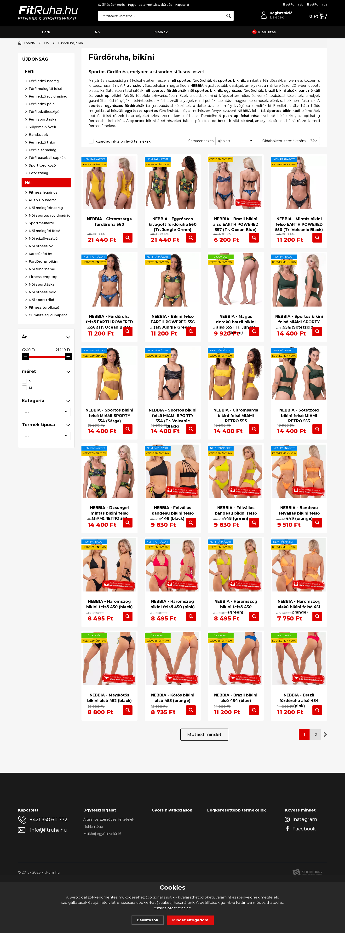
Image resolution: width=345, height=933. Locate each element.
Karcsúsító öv (40, 373)
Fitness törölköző (44, 426)
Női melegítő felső (44, 350)
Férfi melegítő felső (45, 208)
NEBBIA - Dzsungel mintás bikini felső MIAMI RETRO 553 (109, 536)
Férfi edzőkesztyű (44, 231)
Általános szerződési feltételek (108, 870)
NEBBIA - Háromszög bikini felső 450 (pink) (172, 635)
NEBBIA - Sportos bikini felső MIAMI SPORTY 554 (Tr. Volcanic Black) (172, 432)
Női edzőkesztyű (43, 357)
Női (98, 32)
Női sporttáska (41, 403)
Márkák (161, 32)
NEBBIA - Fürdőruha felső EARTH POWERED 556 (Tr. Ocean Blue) (109, 322)
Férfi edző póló (42, 223)
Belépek (277, 17)
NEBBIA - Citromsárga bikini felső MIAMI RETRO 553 (235, 429)
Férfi (46, 32)
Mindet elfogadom (190, 920)
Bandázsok (38, 254)
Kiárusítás (264, 32)
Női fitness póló (42, 411)
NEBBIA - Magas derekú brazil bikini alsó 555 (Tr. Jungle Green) (236, 324)
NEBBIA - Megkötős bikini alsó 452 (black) (109, 737)
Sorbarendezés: (201, 141)
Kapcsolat (182, 4)
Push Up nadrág (43, 319)
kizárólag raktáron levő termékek (123, 141)
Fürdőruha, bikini (43, 380)
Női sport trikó (41, 419)
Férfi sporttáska (42, 238)
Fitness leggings (43, 311)
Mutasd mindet (204, 785)
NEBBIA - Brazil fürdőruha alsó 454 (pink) (299, 739)
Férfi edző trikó (42, 261)
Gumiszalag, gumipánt (48, 434)
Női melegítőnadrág (46, 327)
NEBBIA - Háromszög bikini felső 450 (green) (235, 638)
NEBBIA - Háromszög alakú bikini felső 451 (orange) (299, 638)
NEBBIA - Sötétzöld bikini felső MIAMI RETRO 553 (299, 429)
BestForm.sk (293, 4)
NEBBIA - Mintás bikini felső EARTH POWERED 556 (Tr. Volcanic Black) (299, 220)
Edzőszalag (38, 292)
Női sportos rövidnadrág (49, 334)
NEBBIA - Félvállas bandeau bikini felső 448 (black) (173, 536)
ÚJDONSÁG (35, 178)
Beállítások (147, 920)
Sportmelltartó (41, 342)
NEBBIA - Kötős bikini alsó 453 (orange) (172, 737)
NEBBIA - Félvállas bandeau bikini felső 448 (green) (236, 536)
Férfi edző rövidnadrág (48, 215)
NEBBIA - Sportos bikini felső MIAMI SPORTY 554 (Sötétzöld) (299, 322)
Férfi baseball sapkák (47, 277)
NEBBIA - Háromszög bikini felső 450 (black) (109, 635)
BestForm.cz (317, 4)
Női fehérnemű (42, 388)
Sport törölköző (42, 284)
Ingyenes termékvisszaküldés (150, 4)
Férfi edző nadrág (44, 200)
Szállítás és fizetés (111, 4)
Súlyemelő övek (42, 246)
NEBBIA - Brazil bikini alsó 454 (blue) (235, 737)
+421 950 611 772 (48, 870)
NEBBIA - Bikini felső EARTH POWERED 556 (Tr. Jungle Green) (173, 322)
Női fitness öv (41, 365)
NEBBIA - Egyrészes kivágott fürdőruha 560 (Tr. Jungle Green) (172, 220)
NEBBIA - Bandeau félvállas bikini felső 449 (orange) (299, 536)
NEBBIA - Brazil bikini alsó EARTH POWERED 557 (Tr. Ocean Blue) (236, 220)
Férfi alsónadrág (42, 269)
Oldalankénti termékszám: (284, 141)
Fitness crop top (43, 396)
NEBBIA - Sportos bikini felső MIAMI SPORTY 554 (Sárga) (109, 429)
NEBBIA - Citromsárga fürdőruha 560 (109, 218)
